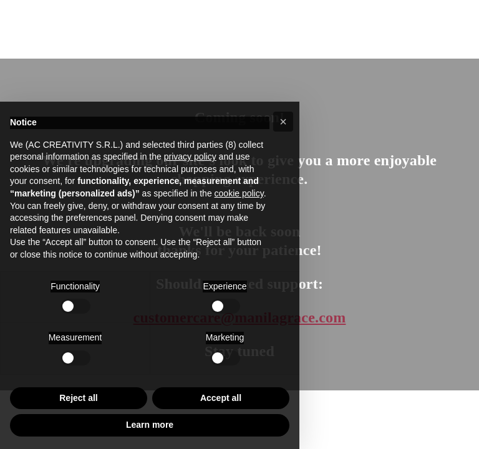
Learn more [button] (149, 425)
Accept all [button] (220, 398)
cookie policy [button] (239, 193)
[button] (283, 122)
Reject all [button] (78, 398)
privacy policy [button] (190, 157)
